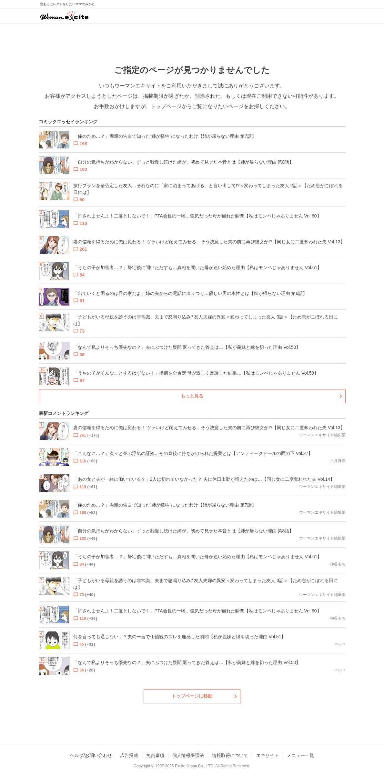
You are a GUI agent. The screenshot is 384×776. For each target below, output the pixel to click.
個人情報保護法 (188, 755)
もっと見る (192, 395)
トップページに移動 (192, 696)
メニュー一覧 (300, 755)
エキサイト (267, 755)
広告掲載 (129, 755)
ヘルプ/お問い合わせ (91, 755)
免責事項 (155, 755)
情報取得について (230, 755)
